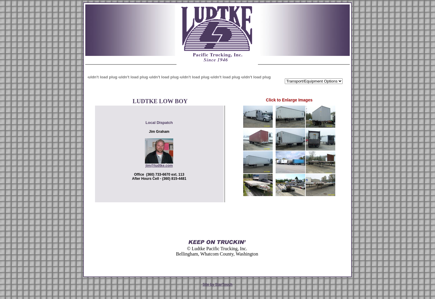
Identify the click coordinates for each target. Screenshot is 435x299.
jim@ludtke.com (159, 166)
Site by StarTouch (217, 284)
